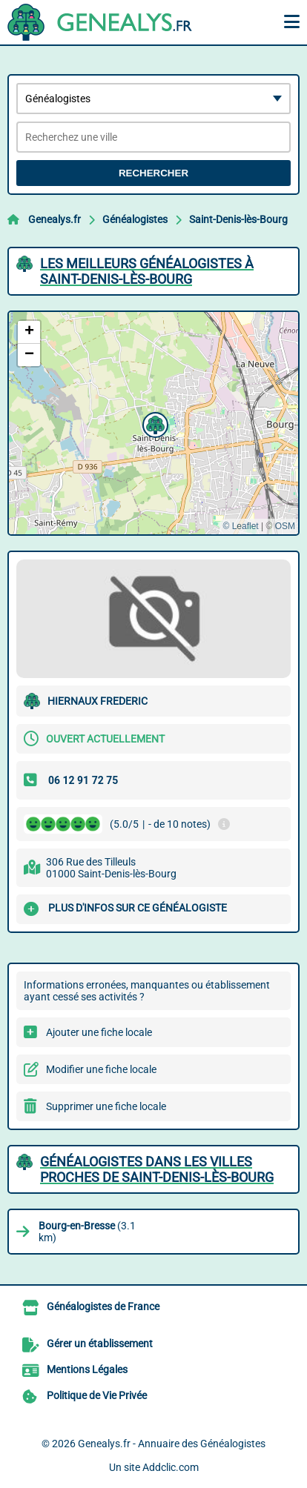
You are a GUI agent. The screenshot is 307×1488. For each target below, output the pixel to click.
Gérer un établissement (100, 1343)
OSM (285, 526)
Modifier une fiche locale (101, 1069)
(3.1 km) (87, 1231)
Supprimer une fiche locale (106, 1106)
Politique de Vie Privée (97, 1395)
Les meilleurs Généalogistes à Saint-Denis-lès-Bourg (147, 271)
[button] (153, 423)
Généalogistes (135, 219)
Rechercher (153, 173)
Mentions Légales (87, 1369)
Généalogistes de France (103, 1306)
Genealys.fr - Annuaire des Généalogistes (171, 1443)
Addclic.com (170, 1467)
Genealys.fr (54, 219)
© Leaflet (240, 526)
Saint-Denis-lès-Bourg (238, 219)
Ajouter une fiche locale (99, 1032)
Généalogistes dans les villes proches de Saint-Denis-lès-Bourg (157, 1169)
